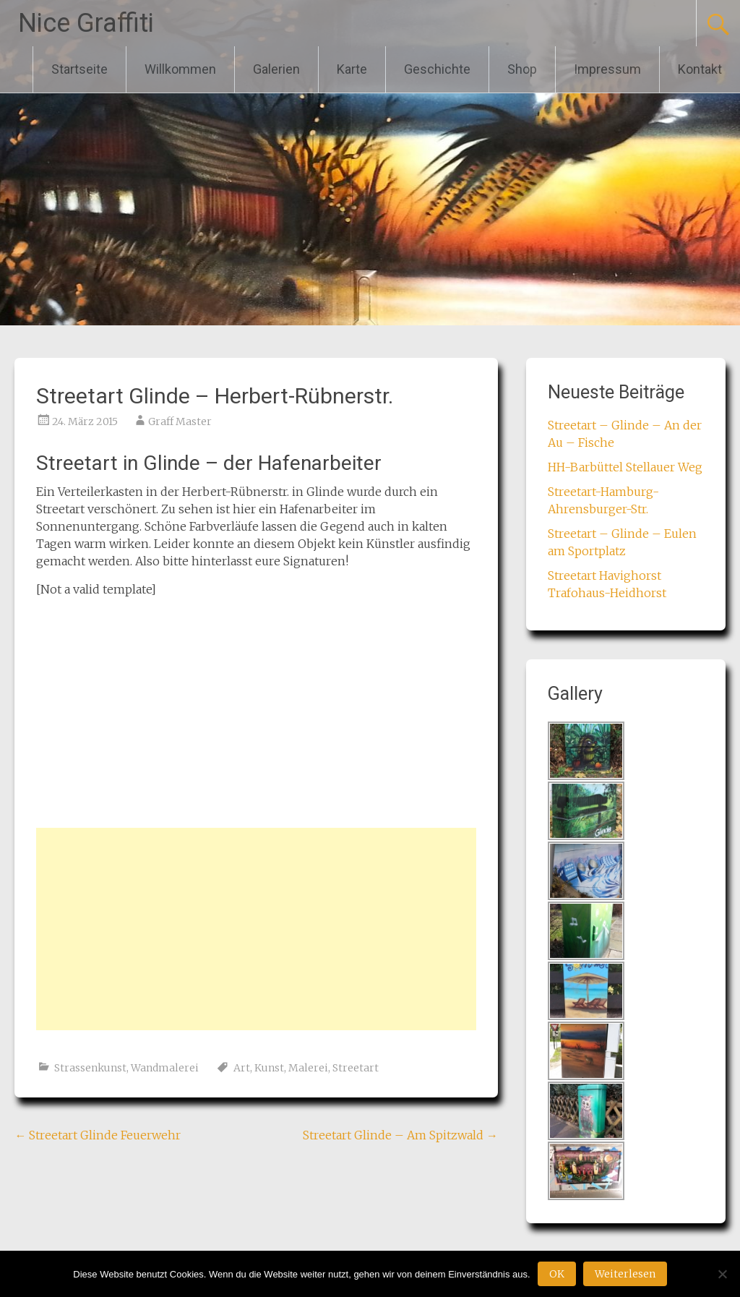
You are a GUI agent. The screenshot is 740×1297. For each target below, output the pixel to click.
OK (556, 1273)
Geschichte (437, 69)
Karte (352, 69)
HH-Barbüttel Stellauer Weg (625, 467)
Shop (522, 69)
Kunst (269, 1067)
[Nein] (722, 1274)
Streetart (355, 1067)
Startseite (79, 69)
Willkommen (180, 69)
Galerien (276, 69)
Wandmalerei (165, 1067)
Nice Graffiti (86, 23)
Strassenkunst (90, 1067)
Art (241, 1067)
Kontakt (700, 69)
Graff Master (180, 421)
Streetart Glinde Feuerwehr (97, 1135)
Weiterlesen (625, 1273)
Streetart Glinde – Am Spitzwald (400, 1135)
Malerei (308, 1067)
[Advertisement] (256, 929)
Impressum (607, 69)
